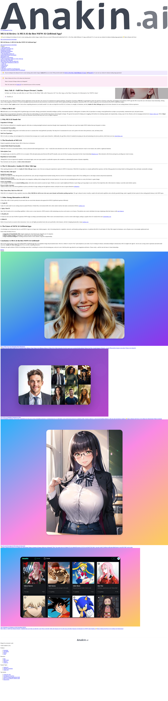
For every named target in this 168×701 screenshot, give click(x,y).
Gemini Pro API (7, 674)
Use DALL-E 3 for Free (8, 675)
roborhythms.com (118, 136)
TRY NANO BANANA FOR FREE (9, 45)
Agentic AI (5, 667)
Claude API (6, 669)
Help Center (6, 660)
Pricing (5, 652)
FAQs (4, 654)
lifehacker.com (94, 154)
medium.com (82, 205)
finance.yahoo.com (154, 114)
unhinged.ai (76, 186)
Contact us (5, 662)
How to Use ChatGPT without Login (11, 678)
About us (5, 661)
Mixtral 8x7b (6, 679)
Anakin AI (18, 84)
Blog (4, 658)
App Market (6, 651)
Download (5, 650)
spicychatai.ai (121, 211)
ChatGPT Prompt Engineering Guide (11, 677)
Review (2, 249)
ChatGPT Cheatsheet (8, 668)
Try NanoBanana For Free (6, 30)
